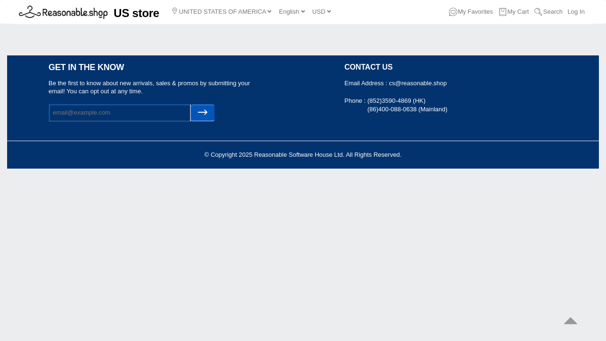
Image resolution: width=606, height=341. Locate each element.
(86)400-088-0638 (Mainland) (407, 109)
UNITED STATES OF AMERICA (221, 11)
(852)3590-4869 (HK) (396, 100)
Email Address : (367, 83)
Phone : (356, 100)
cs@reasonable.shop (417, 83)
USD (321, 11)
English (291, 11)
